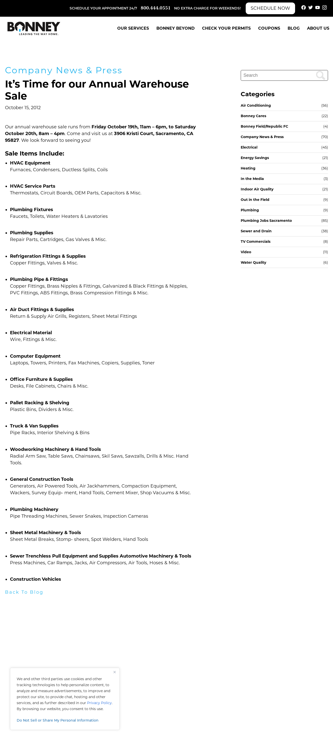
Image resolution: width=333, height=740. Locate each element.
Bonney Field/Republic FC (264, 126)
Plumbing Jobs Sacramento (266, 220)
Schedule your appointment (99, 8)
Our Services (133, 28)
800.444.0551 (156, 8)
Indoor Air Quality (257, 189)
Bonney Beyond (175, 28)
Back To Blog (24, 592)
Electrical (249, 147)
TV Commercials (255, 241)
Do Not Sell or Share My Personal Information (58, 720)
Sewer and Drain (256, 231)
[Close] (114, 672)
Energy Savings (255, 158)
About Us (318, 28)
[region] (65, 699)
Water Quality (253, 262)
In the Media (252, 178)
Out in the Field (255, 199)
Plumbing (250, 210)
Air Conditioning (256, 105)
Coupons (269, 28)
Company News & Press (63, 70)
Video (246, 252)
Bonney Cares (253, 116)
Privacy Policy (99, 703)
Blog (294, 28)
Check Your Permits (226, 28)
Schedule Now (270, 8)
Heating (248, 168)
